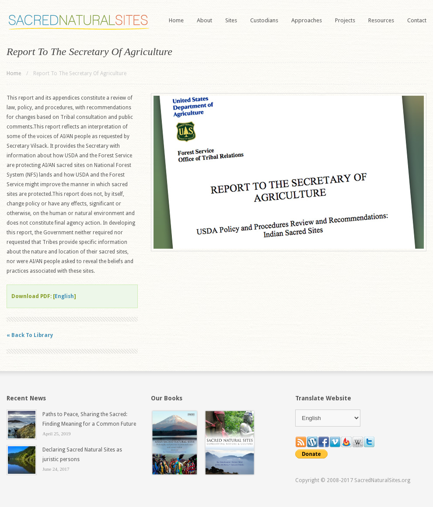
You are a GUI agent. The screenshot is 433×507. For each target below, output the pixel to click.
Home (176, 20)
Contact (416, 20)
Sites (231, 20)
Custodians (264, 20)
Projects (345, 20)
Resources (381, 20)
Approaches (306, 20)
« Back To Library (30, 335)
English (64, 296)
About (204, 20)
